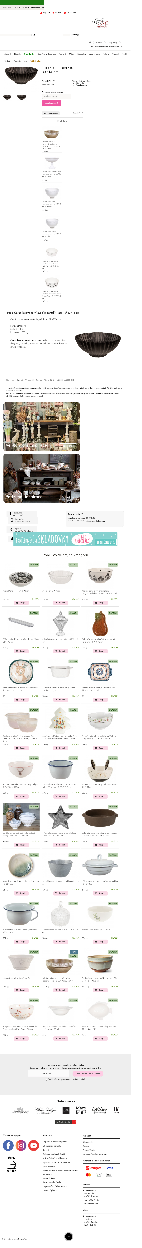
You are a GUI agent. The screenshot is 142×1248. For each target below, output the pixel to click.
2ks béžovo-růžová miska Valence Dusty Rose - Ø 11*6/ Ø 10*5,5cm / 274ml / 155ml (20, 739)
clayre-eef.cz (48, 1186)
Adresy (86, 1146)
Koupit (22, 602)
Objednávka (71, 12)
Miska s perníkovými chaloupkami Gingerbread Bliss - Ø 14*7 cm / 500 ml (99, 592)
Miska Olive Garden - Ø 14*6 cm (96, 929)
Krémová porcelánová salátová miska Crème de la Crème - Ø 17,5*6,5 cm (51, 265)
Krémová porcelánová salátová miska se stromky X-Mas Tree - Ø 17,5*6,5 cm (51, 295)
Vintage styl (29, 380)
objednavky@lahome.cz (95, 520)
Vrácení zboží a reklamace (55, 1158)
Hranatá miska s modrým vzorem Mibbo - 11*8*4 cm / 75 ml (99, 689)
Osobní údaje (89, 1150)
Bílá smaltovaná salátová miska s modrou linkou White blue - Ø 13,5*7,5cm (59, 786)
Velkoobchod (49, 1166)
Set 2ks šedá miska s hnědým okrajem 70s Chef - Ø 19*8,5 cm (99, 979)
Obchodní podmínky (52, 1145)
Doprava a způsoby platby (55, 1141)
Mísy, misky (10, 380)
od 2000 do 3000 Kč (65, 380)
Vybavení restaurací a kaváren (56, 1162)
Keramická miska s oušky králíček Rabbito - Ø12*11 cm (99, 786)
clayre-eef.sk (62, 1186)
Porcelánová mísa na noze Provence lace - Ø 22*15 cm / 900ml (51, 174)
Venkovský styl (49, 380)
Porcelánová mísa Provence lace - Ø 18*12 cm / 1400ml (51, 204)
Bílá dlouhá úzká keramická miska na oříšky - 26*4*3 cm (21, 640)
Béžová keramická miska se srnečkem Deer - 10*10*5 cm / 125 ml (21, 689)
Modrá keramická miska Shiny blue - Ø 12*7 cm (60, 882)
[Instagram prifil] (20, 1145)
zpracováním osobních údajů (72, 1079)
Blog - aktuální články (52, 1182)
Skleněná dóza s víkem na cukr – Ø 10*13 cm (60, 931)
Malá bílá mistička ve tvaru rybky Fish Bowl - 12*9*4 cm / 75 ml (99, 1028)
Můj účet (46, 12)
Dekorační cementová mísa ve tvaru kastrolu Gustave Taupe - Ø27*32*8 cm (99, 834)
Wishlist (58, 12)
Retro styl (39, 380)
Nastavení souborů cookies (95, 1154)
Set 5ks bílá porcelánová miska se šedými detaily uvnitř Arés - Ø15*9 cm (20, 834)
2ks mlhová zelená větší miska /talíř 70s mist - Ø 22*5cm (21, 882)
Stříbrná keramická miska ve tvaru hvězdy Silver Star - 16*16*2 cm (59, 834)
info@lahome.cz (37, 7)
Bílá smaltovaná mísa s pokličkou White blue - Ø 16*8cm (100, 882)
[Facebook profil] (8, 1145)
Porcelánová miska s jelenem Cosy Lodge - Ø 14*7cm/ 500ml (20, 786)
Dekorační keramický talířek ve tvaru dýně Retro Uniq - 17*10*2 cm (98, 640)
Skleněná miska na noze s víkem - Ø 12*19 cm (60, 640)
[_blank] (33, 1145)
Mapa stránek (49, 1178)
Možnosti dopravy (51, 113)
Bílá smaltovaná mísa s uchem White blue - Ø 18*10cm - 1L (20, 931)
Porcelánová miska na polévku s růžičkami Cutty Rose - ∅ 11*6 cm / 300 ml (99, 737)
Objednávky (88, 1141)
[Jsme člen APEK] (12, 1164)
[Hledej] (34, 35)
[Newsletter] (48, 1073)
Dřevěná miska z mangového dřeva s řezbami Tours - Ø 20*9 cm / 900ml (51, 145)
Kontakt (46, 1149)
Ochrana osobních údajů (54, 1154)
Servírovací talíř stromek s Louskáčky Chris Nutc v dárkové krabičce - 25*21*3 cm (59, 737)
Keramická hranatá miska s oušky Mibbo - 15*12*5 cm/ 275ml (59, 689)
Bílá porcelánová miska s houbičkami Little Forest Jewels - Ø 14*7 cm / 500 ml (20, 1028)
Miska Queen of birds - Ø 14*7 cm (17, 978)
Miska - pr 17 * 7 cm (51, 591)
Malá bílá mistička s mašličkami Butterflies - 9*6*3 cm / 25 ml (59, 1028)
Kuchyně (20, 380)
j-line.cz (46, 1190)
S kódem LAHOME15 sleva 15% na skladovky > (65, 2)
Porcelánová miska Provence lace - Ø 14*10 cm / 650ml (51, 234)
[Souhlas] (46, 1080)
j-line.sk (54, 1190)
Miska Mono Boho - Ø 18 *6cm (16, 591)
